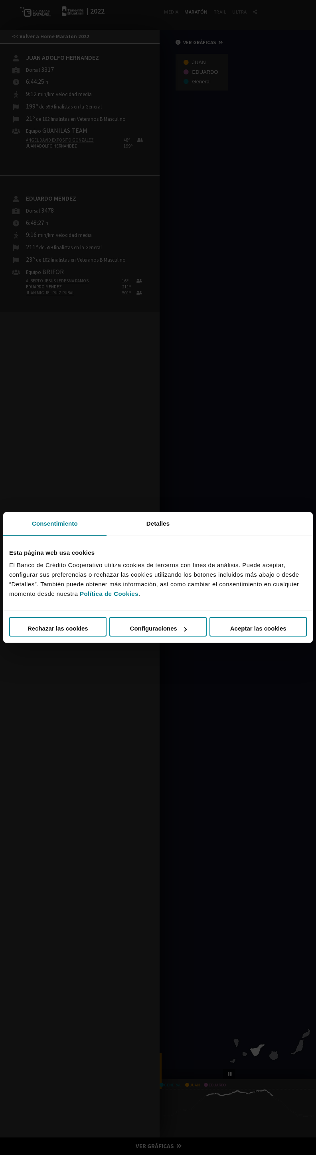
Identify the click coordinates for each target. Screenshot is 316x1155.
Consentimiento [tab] (55, 523)
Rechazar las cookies (58, 628)
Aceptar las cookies (258, 628)
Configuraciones (158, 628)
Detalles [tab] (158, 523)
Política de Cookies (109, 593)
